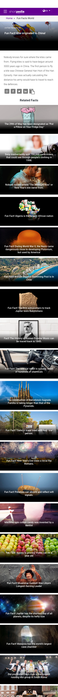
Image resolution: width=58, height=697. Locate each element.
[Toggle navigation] (5, 11)
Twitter (29, 680)
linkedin (46, 680)
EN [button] (45, 10)
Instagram (9, 684)
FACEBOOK (10, 680)
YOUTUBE (30, 684)
